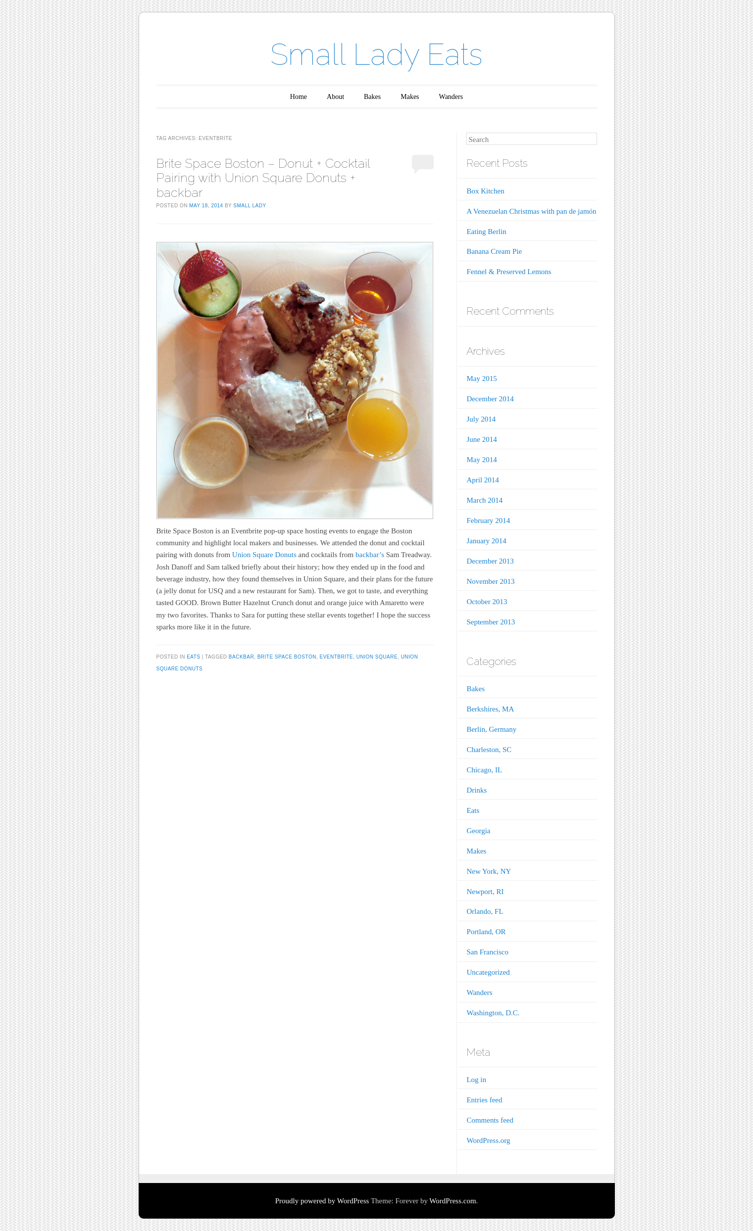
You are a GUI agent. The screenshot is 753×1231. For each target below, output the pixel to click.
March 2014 (484, 500)
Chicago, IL (484, 770)
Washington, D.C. (492, 1013)
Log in (476, 1080)
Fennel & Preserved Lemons (508, 272)
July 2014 (481, 419)
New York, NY (488, 871)
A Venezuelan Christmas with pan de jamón (531, 211)
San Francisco (487, 952)
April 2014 (482, 480)
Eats (193, 657)
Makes (410, 96)
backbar (241, 657)
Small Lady (249, 205)
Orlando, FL (484, 911)
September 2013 (490, 622)
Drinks (476, 790)
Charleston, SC (488, 750)
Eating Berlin (486, 232)
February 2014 (488, 520)
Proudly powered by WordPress (322, 1201)
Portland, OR (485, 932)
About (335, 96)
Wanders (451, 96)
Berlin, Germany (491, 729)
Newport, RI (484, 892)
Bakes (372, 96)
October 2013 (486, 602)
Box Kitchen (485, 191)
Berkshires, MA (490, 709)
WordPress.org (488, 1140)
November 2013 (490, 581)
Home (298, 96)
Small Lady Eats (376, 54)
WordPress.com (452, 1201)
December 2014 (489, 399)
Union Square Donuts (264, 555)
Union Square (377, 657)
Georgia (478, 831)
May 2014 (481, 460)
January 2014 (486, 541)
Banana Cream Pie (494, 251)
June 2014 (481, 439)
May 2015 (481, 378)
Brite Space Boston (286, 657)
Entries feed (484, 1100)
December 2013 (489, 561)
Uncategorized (487, 972)
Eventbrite (336, 657)
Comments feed (489, 1120)
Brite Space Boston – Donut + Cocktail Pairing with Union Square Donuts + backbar (263, 178)
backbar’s (369, 555)
